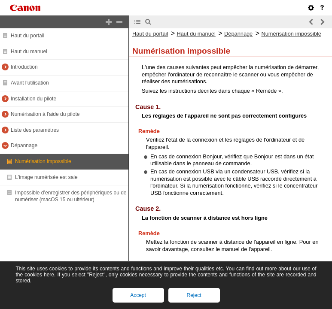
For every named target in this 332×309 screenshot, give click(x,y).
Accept (138, 295)
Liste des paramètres (35, 130)
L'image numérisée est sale (46, 177)
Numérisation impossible (43, 161)
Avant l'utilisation (30, 83)
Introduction (24, 67)
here (49, 275)
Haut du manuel (29, 51)
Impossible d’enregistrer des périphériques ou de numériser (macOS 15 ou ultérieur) (70, 196)
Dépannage (24, 145)
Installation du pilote (33, 99)
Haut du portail (27, 36)
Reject (193, 295)
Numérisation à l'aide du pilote (45, 114)
